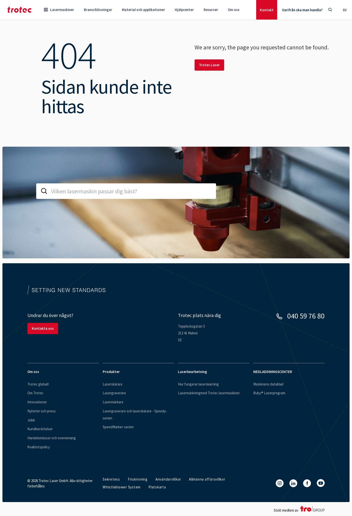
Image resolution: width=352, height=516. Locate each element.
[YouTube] (321, 483)
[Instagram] (280, 483)
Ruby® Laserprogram (269, 393)
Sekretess (111, 479)
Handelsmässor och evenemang (51, 438)
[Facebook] (307, 483)
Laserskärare (112, 384)
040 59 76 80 (306, 315)
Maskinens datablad (268, 384)
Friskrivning (138, 479)
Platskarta (157, 487)
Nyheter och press (41, 411)
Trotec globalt (38, 384)
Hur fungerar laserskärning (198, 384)
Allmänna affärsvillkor (207, 479)
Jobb (31, 420)
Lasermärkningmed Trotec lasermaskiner (209, 393)
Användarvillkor (168, 479)
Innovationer (37, 402)
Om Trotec (35, 393)
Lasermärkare (113, 402)
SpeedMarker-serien (118, 427)
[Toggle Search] (330, 10)
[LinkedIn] (293, 483)
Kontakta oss (43, 328)
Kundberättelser (40, 429)
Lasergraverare (114, 393)
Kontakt (267, 10)
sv (345, 10)
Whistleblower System (122, 487)
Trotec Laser (209, 65)
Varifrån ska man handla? (302, 10)
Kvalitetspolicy (38, 447)
